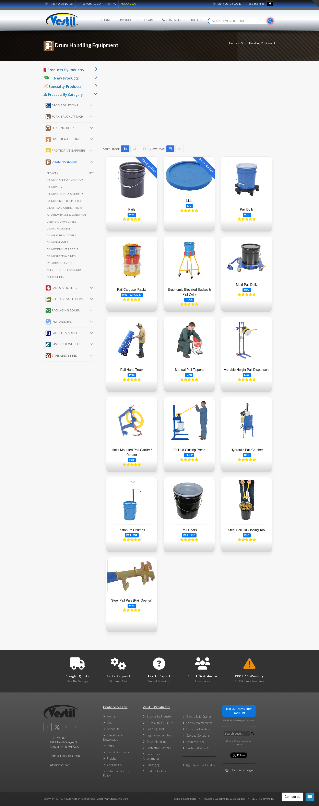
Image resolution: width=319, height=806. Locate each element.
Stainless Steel (61, 355)
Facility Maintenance (199, 723)
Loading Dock (60, 128)
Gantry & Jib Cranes (199, 717)
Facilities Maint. (62, 333)
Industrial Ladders (198, 729)
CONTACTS (171, 20)
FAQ (111, 3)
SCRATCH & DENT (90, 3)
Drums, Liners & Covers (61, 235)
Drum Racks (54, 187)
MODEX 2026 (128, 3)
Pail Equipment (56, 277)
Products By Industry (64, 69)
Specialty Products (63, 86)
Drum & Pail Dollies (59, 228)
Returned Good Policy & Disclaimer (224, 799)
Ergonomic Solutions (160, 735)
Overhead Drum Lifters (61, 221)
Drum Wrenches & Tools (62, 249)
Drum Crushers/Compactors (65, 180)
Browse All (70, 173)
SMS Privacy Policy (263, 799)
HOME (106, 20)
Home (233, 43)
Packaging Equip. (63, 310)
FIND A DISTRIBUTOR (59, 3)
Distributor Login (227, 3)
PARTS (149, 20)
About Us (113, 729)
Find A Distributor (118, 752)
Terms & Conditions (184, 799)
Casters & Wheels (63, 344)
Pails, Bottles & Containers (64, 270)
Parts (110, 746)
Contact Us (114, 765)
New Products (66, 78)
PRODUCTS (126, 20)
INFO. (194, 20)
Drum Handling (61, 162)
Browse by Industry (159, 716)
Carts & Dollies (61, 288)
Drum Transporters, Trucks (64, 208)
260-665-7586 (255, 3)
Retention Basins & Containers (66, 214)
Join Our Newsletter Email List (239, 711)
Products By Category (63, 94)
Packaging (153, 765)
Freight (111, 758)
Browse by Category (160, 723)
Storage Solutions (65, 299)
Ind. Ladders (59, 321)
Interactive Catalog (200, 765)
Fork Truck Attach (64, 116)
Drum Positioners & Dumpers (65, 194)
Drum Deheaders (57, 242)
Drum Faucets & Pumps (61, 256)
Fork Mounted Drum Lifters (64, 201)
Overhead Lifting (63, 139)
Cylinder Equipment (59, 263)
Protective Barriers (66, 150)
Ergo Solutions (62, 105)
